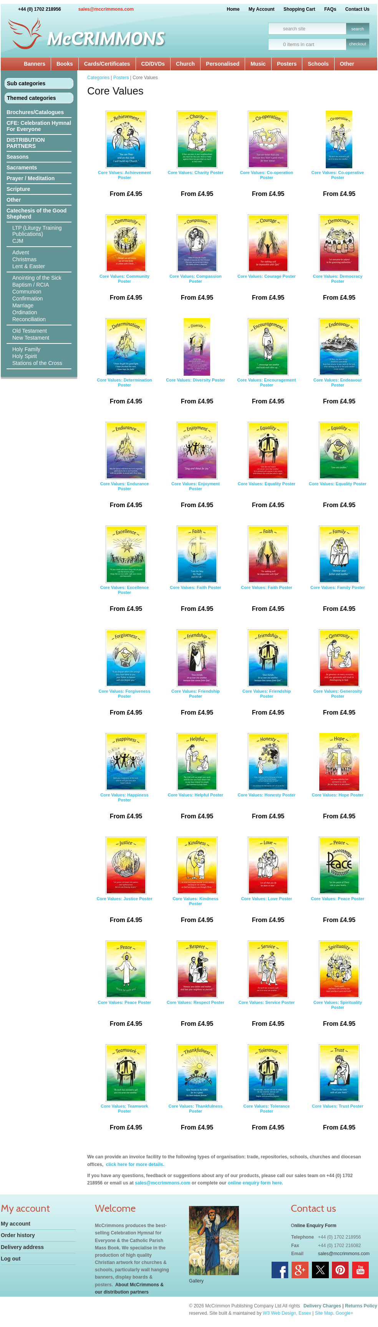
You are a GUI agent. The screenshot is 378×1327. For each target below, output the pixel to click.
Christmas (24, 259)
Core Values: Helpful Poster (195, 779)
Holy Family (26, 349)
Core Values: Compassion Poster (195, 260)
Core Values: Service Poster (267, 987)
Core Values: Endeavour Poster (338, 364)
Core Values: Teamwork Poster (124, 1090)
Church (185, 64)
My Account (262, 9)
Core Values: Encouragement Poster (267, 364)
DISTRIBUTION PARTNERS (26, 143)
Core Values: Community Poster (124, 260)
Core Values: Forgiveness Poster (124, 675)
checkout (357, 43)
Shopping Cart (299, 9)
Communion (26, 292)
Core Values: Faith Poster (195, 572)
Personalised (222, 64)
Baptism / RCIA (30, 285)
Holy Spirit (24, 356)
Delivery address (22, 1247)
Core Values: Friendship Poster (195, 675)
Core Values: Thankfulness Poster (195, 1090)
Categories (98, 77)
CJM (17, 241)
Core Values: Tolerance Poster (267, 1090)
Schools (318, 64)
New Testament (30, 338)
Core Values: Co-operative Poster (338, 157)
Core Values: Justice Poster (124, 883)
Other (347, 64)
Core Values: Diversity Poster (195, 364)
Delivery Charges (322, 1306)
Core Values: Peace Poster (338, 883)
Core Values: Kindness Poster (195, 883)
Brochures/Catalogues (35, 112)
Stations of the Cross (37, 363)
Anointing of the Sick (36, 278)
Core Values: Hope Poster (338, 779)
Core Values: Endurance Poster (124, 468)
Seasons (18, 157)
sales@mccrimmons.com (106, 9)
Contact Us (357, 9)
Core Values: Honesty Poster (267, 779)
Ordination (24, 312)
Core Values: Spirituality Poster (338, 987)
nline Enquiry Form (315, 1225)
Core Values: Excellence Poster (124, 572)
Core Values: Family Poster (338, 572)
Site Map (324, 1313)
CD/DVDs (153, 64)
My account (15, 1224)
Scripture (18, 189)
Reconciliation (29, 319)
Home (233, 9)
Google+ (344, 1313)
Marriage (22, 305)
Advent (20, 252)
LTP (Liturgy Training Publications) (37, 231)
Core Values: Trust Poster (338, 1090)
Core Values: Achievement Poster (124, 157)
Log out (10, 1259)
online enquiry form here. (255, 1183)
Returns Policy (361, 1306)
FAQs (330, 9)
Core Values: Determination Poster (124, 364)
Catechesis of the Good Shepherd (36, 213)
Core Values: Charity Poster (195, 157)
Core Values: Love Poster (267, 883)
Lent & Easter (28, 266)
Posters (287, 64)
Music (258, 64)
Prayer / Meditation (31, 178)
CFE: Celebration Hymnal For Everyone (39, 126)
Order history (18, 1235)
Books (64, 64)
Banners (34, 64)
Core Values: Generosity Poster (338, 675)
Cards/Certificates (107, 64)
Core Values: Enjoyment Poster (195, 468)
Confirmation (27, 298)
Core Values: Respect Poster (195, 987)
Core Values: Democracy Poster (338, 260)
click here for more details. (134, 1164)
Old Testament (29, 331)
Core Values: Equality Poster (267, 468)
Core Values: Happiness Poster (124, 779)
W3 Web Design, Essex (287, 1313)
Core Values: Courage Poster (267, 260)
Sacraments (22, 167)
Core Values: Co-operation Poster (267, 157)
